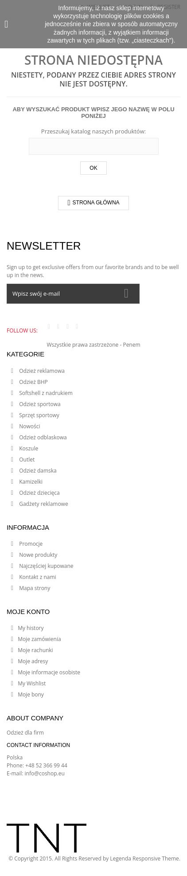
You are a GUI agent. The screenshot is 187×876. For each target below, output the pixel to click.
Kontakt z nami (37, 577)
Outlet (26, 459)
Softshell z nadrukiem (45, 393)
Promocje (30, 544)
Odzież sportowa (39, 404)
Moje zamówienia (39, 639)
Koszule (28, 448)
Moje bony (31, 694)
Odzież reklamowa (41, 371)
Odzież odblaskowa (42, 437)
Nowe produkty (37, 555)
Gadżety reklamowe (43, 504)
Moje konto (28, 611)
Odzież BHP (33, 382)
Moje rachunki (35, 650)
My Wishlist (32, 683)
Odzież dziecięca (38, 493)
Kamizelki (30, 481)
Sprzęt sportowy (38, 415)
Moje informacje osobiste (49, 672)
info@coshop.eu (45, 773)
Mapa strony (34, 588)
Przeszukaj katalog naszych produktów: (93, 131)
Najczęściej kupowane (45, 566)
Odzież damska (37, 470)
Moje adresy (33, 661)
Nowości (29, 426)
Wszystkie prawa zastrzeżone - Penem (93, 344)
